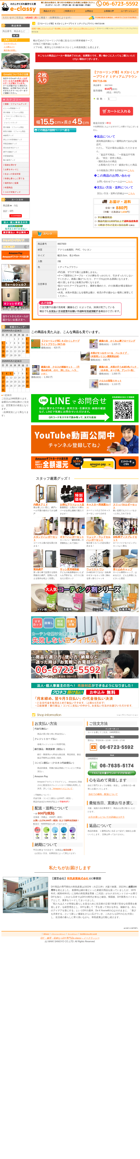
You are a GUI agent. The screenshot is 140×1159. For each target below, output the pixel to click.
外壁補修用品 (8, 156)
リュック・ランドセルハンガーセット (98, 538)
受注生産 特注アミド (11, 148)
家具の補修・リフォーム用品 (14, 131)
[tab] (45, 234)
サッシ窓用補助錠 (69, 569)
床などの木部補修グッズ (12, 140)
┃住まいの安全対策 (12, 174)
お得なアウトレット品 (72, 504)
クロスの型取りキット (110, 381)
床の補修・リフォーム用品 (13, 112)
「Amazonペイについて (62, 788)
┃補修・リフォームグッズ (14, 104)
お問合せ (89, 11)
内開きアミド (40, 504)
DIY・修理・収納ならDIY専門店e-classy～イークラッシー (70, 938)
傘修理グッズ (8, 135)
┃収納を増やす (10, 165)
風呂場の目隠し (10, 50)
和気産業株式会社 (78, 878)
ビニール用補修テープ (11, 108)
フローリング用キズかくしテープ (16, 117)
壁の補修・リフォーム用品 (13, 127)
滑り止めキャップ (122, 569)
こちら (130, 170)
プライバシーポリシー (58, 934)
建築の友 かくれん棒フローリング (117, 341)
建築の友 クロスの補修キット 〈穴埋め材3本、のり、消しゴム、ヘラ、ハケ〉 (60, 370)
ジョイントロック (10, 123)
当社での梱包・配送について (103, 794)
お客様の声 (109, 11)
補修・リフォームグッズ (45, 28)
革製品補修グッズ (10, 144)
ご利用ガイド (69, 11)
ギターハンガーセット (72, 537)
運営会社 (46, 934)
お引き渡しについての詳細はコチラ (106, 817)
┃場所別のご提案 (11, 183)
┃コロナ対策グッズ (12, 192)
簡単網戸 (38, 569)
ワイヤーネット (10, 43)
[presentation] (45, 234)
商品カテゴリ (49, 11)
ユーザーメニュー (129, 11)
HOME (34, 28)
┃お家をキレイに (11, 169)
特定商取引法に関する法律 (88, 934)
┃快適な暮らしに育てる (13, 178)
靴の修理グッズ (9, 160)
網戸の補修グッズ (10, 152)
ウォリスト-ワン (95, 569)
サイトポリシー (73, 934)
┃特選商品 (8, 187)
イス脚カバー (9, 47)
